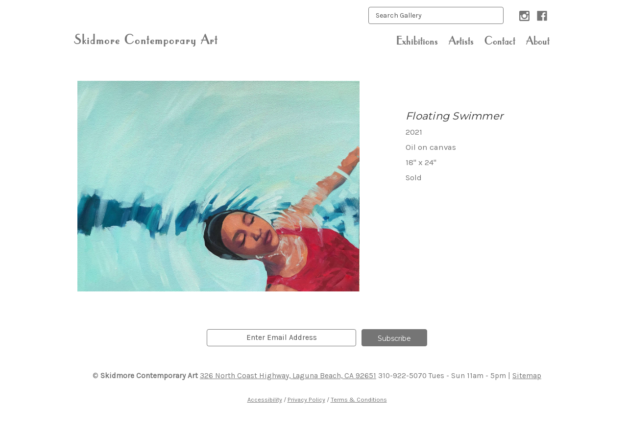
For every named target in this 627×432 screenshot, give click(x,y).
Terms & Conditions (359, 399)
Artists (461, 40)
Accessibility (264, 399)
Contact (499, 40)
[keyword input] (436, 15)
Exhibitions (417, 40)
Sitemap (526, 375)
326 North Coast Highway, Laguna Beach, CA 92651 (288, 375)
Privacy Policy (306, 399)
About (538, 40)
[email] (281, 337)
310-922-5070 (402, 375)
